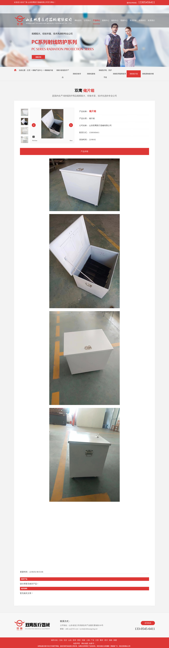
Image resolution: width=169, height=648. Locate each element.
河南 (83, 640)
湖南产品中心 (37, 70)
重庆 (101, 640)
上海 (88, 640)
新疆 (115, 640)
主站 (61, 640)
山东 (70, 640)
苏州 (74, 640)
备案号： (92, 643)
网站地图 (84, 643)
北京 (65, 640)
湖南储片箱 (49, 70)
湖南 (110, 640)
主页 (28, 70)
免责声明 (76, 643)
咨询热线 (148, 623)
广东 (92, 640)
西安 (79, 640)
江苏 (97, 640)
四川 (106, 640)
